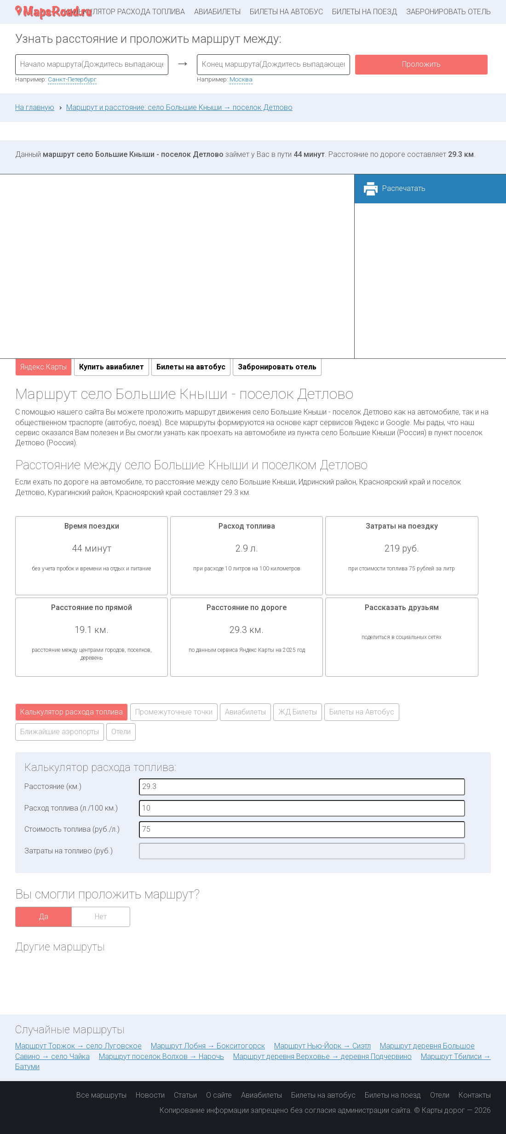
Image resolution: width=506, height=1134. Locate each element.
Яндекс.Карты (43, 367)
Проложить (421, 64)
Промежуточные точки (174, 712)
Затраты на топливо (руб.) (68, 850)
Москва (241, 79)
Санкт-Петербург (72, 79)
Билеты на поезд (364, 11)
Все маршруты (101, 1095)
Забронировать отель (448, 11)
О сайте (219, 1095)
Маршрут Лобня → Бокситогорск (208, 1046)
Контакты (475, 1095)
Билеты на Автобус (361, 712)
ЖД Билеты (297, 712)
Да (43, 916)
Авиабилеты (217, 11)
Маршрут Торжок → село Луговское (78, 1046)
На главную (34, 107)
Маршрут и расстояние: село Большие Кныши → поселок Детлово (179, 107)
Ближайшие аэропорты (59, 731)
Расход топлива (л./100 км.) (71, 808)
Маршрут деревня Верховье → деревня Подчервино (322, 1056)
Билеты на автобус (286, 11)
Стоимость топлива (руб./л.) (72, 829)
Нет (101, 916)
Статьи (185, 1095)
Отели (121, 731)
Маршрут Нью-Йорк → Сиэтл (322, 1046)
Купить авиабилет (111, 367)
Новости (150, 1095)
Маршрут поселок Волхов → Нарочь (161, 1056)
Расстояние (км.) (52, 786)
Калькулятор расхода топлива (124, 11)
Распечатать (404, 188)
